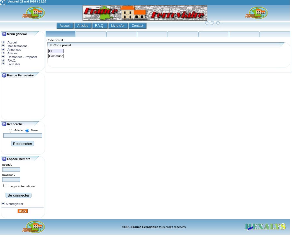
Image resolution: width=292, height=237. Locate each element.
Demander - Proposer (22, 57)
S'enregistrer (14, 203)
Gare (34, 130)
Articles (83, 26)
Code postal (55, 40)
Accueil (65, 26)
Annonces (14, 49)
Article (18, 130)
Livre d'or (118, 26)
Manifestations (17, 46)
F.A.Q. (100, 26)
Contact (138, 26)
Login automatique (22, 186)
